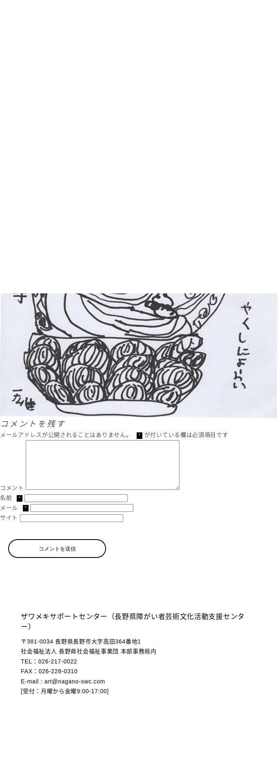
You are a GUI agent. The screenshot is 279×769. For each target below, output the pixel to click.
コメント (12, 497)
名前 (11, 507)
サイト (9, 527)
